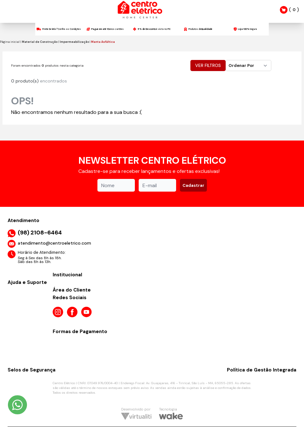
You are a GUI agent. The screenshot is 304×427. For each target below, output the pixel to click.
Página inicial (10, 42)
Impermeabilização (74, 42)
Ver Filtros (208, 65)
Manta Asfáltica (103, 42)
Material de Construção (39, 42)
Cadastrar (193, 185)
